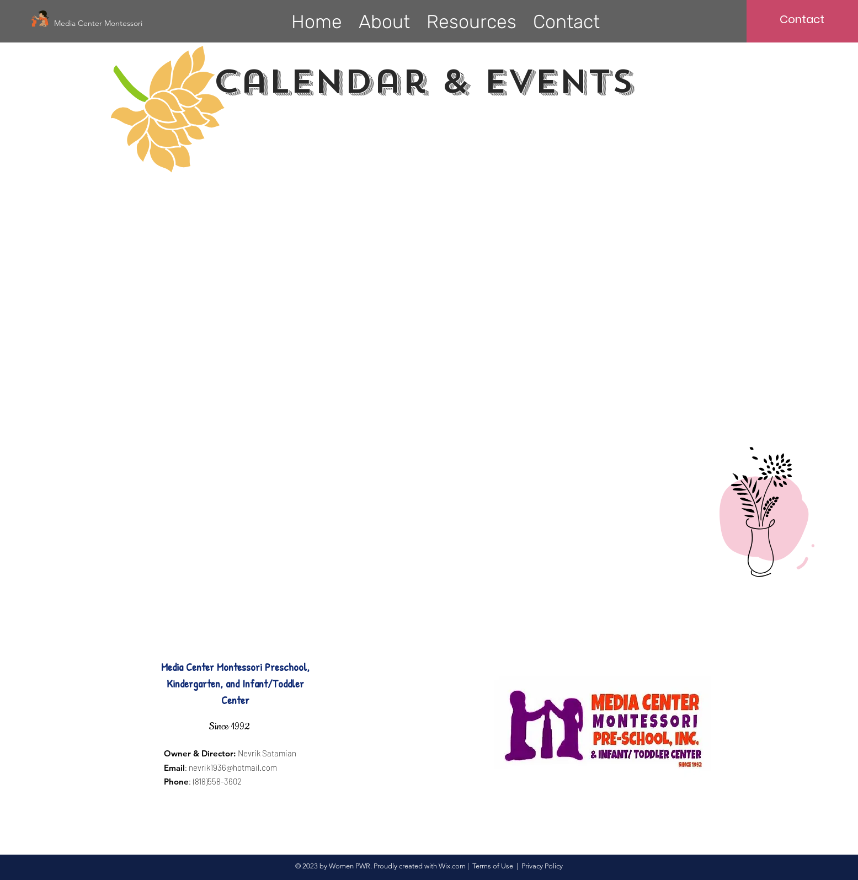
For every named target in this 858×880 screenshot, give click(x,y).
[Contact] (802, 19)
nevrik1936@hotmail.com (233, 767)
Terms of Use (492, 866)
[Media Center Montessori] (100, 23)
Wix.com (452, 866)
